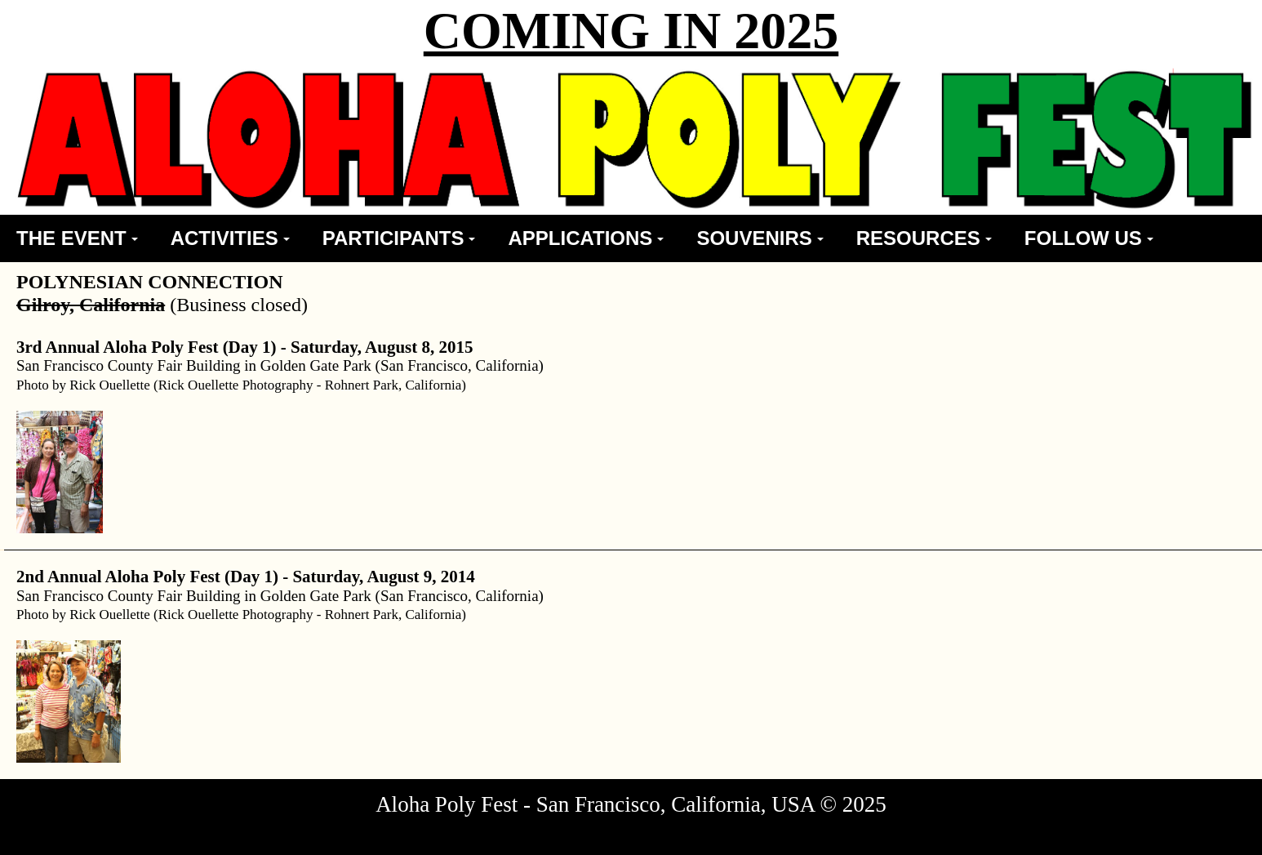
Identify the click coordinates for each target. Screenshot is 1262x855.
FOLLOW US (1088, 238)
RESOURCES (924, 238)
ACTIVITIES (230, 238)
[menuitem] (77, 238)
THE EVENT (77, 238)
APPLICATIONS (586, 238)
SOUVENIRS (759, 238)
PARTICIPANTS (399, 238)
